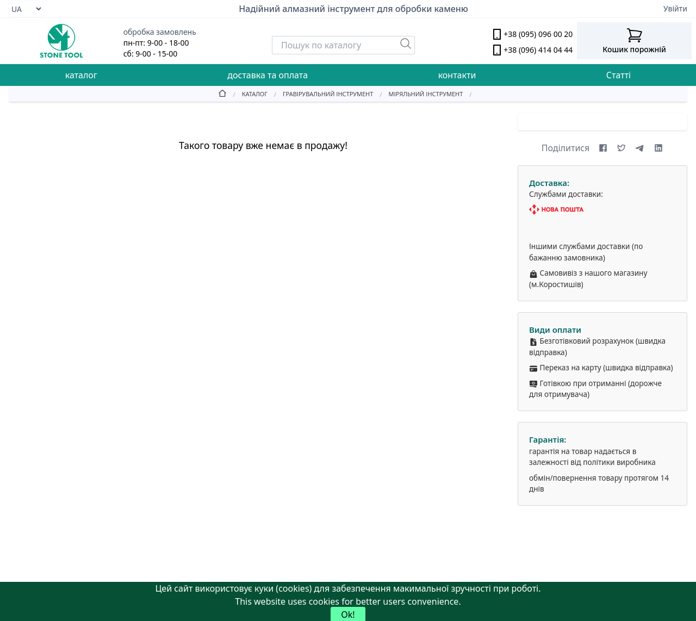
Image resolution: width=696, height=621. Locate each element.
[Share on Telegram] (640, 148)
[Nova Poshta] (602, 209)
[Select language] (26, 8)
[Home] (222, 93)
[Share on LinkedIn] (658, 148)
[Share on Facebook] (603, 148)
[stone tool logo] (61, 40)
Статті (618, 75)
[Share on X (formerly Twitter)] (621, 148)
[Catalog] (247, 93)
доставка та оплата (267, 75)
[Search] (343, 45)
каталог (81, 75)
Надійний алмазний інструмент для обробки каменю (353, 9)
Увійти (675, 8)
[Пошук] (405, 43)
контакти (457, 75)
